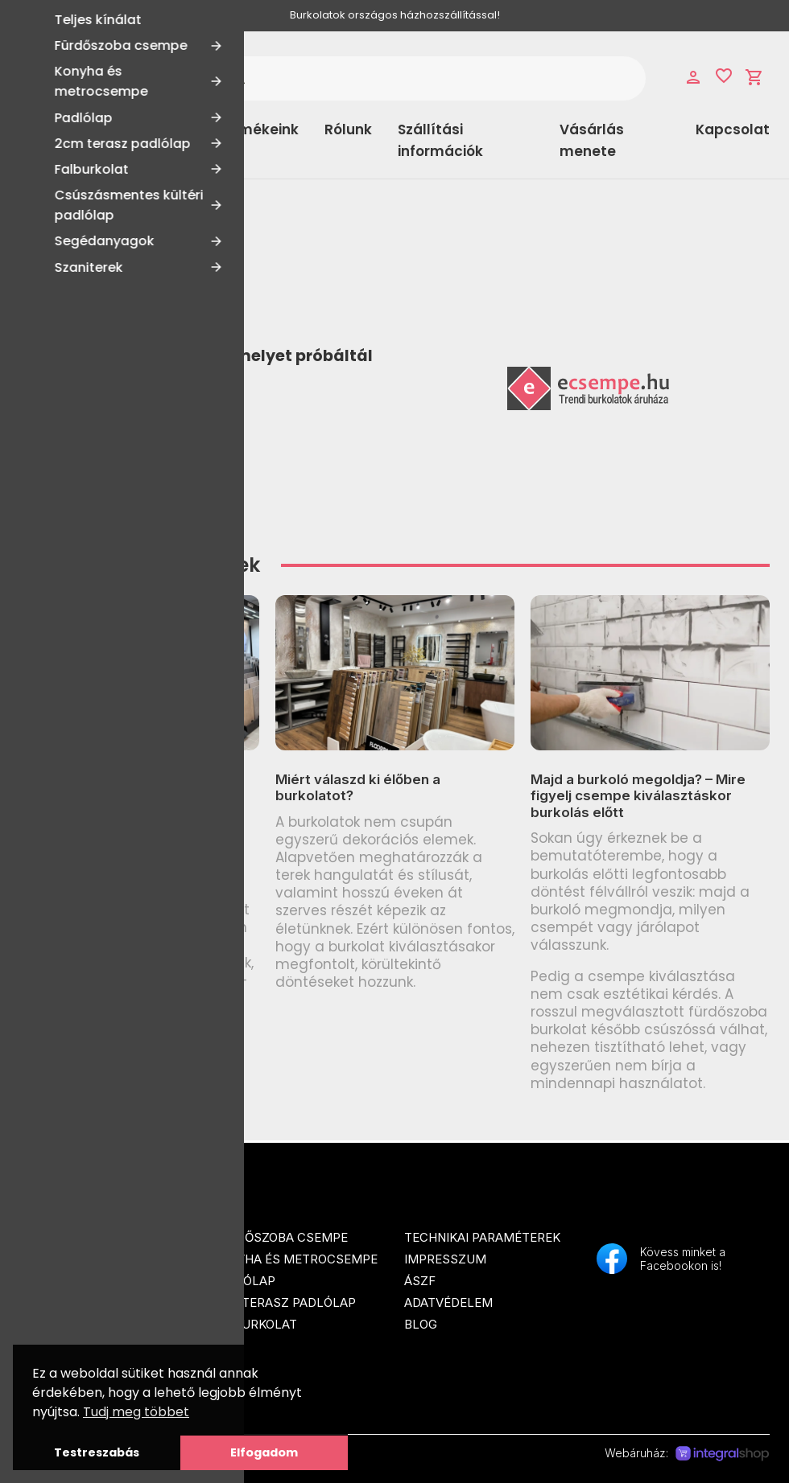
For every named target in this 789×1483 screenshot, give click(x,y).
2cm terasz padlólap (284, 1302)
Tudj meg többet (136, 1412)
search (237, 78)
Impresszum (445, 1259)
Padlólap (243, 1280)
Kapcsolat (733, 129)
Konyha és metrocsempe (295, 1259)
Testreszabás (96, 1452)
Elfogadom (264, 1452)
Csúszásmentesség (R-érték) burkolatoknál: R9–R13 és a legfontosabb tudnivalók (121, 795)
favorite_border (723, 75)
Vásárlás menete (592, 140)
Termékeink (257, 129)
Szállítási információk (440, 140)
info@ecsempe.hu (75, 1331)
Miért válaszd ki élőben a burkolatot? (357, 787)
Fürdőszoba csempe (280, 1237)
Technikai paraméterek (482, 1237)
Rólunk (348, 129)
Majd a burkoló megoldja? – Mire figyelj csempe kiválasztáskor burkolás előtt (638, 795)
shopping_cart (754, 77)
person (693, 77)
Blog (420, 1324)
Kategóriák (84, 140)
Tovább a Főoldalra (106, 413)
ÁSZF (420, 1280)
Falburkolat (254, 1324)
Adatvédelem (448, 1302)
